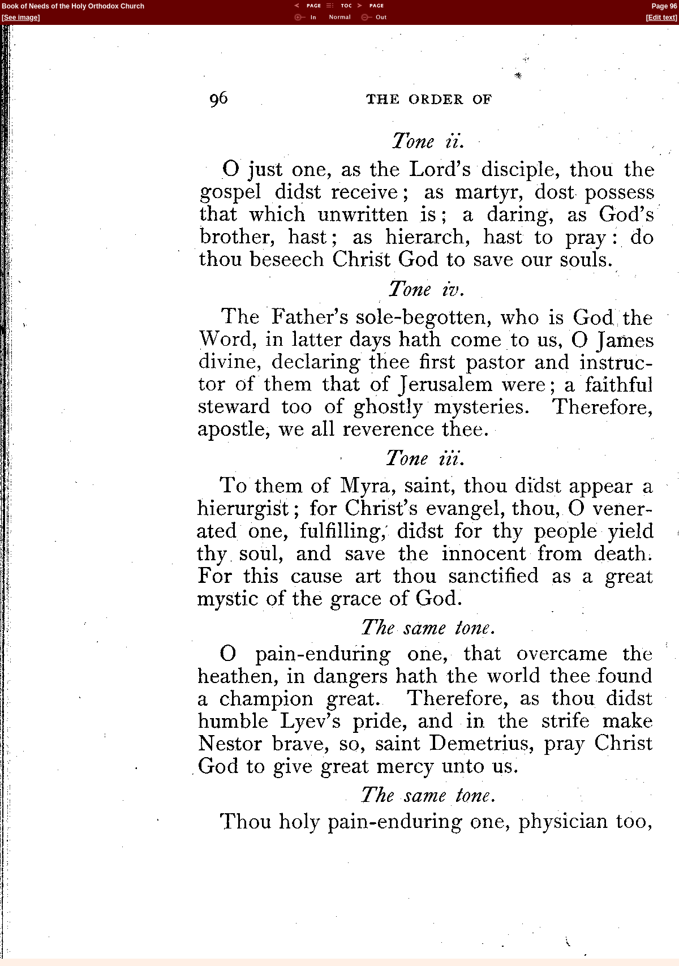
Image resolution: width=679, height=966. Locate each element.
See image (20, 18)
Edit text (661, 18)
